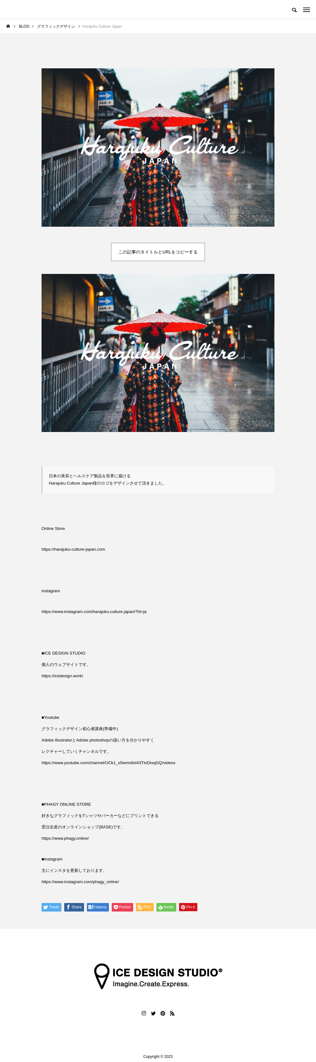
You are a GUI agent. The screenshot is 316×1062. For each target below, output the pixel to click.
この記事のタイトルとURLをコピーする (158, 251)
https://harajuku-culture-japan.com (73, 549)
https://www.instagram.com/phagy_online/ (80, 881)
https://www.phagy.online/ (65, 838)
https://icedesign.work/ (62, 675)
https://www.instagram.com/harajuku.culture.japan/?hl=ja (94, 611)
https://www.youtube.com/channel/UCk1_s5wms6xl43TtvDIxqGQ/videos (108, 762)
